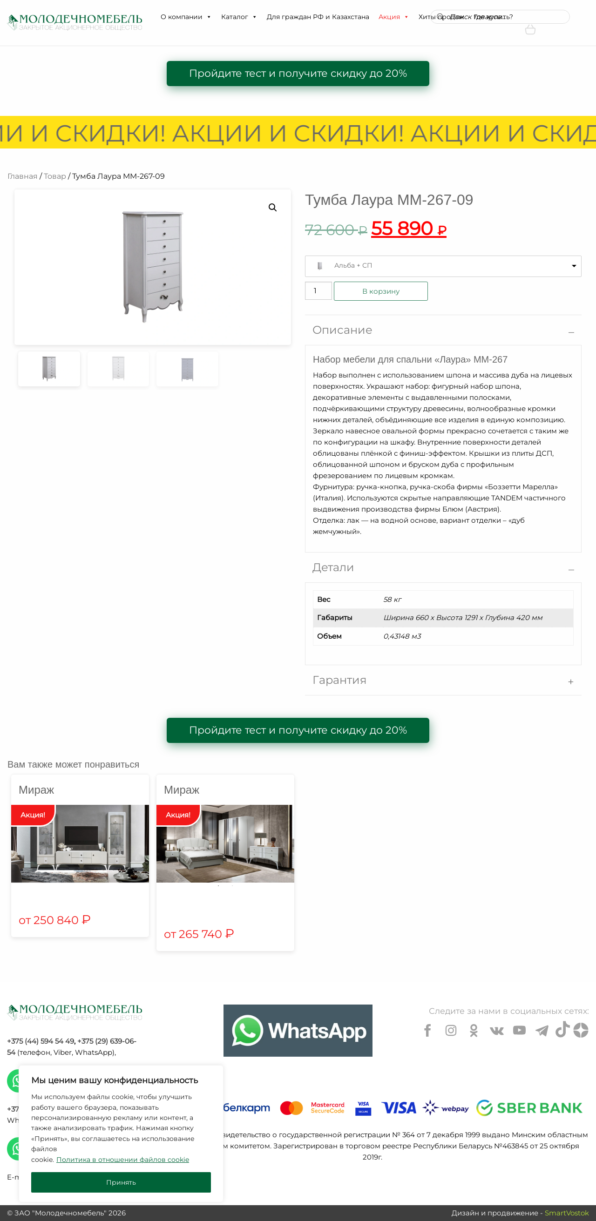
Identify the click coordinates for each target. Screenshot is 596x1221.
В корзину (381, 291)
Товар (55, 176)
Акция (394, 16)
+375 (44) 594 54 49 (40, 1041)
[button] (208, 16)
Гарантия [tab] (339, 680)
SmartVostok (567, 1212)
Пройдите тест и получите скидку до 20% (298, 73)
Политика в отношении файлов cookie (122, 1159)
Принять (121, 1182)
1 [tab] (218, 885)
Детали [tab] (333, 567)
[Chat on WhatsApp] (298, 1031)
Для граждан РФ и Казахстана (318, 17)
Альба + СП (353, 265)
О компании (186, 16)
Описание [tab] (342, 330)
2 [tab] (232, 885)
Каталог (239, 16)
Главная (22, 176)
